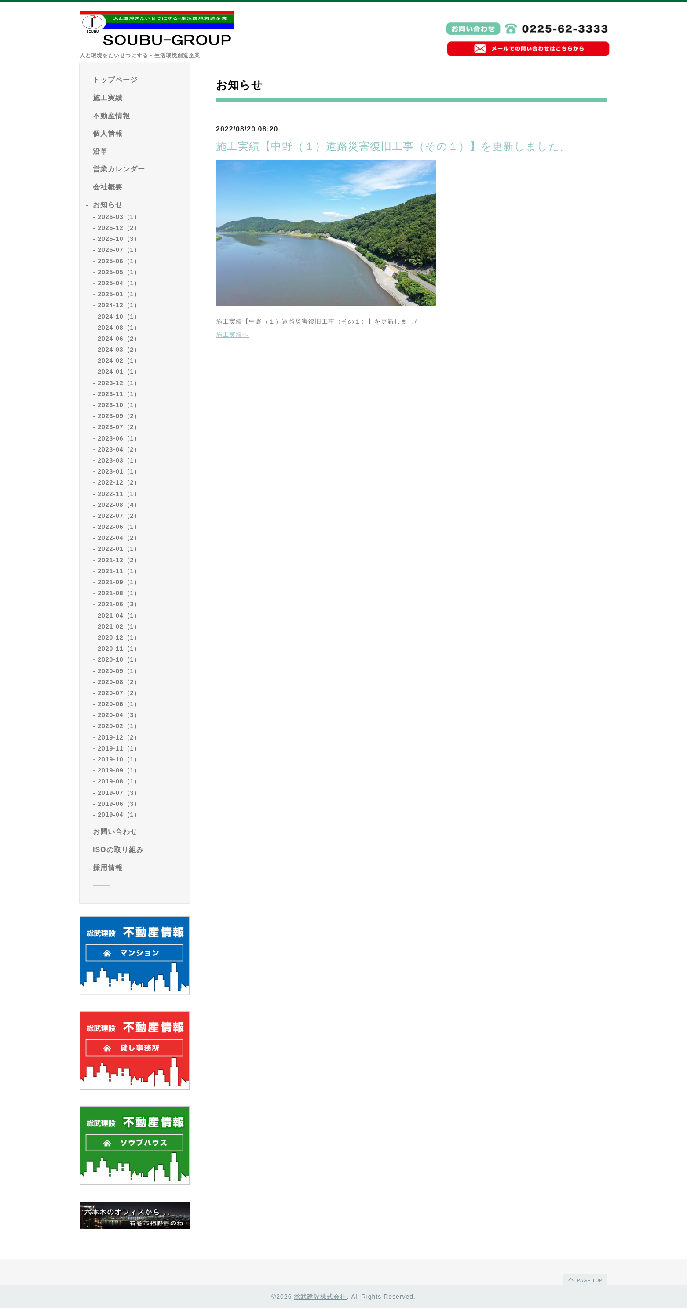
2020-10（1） (119, 659)
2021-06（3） (119, 604)
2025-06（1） (119, 261)
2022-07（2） (119, 515)
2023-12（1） (119, 382)
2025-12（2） (119, 227)
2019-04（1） (119, 814)
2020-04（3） (119, 714)
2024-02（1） (119, 360)
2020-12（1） (119, 637)
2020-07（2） (119, 692)
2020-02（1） (119, 725)
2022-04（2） (119, 537)
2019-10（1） (119, 759)
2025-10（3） (119, 238)
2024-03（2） (119, 349)
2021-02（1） (119, 626)
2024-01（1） (119, 371)
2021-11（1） (119, 571)
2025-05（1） (119, 272)
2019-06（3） (119, 803)
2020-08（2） (119, 681)
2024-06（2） (119, 338)
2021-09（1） (119, 582)
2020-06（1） (119, 703)
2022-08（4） (119, 504)
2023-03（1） (119, 460)
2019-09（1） (119, 770)
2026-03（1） (119, 216)
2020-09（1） (119, 670)
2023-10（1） (119, 404)
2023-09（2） (119, 415)
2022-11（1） (119, 493)
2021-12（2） (119, 560)
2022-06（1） (119, 526)
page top (584, 1279)
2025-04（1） (119, 283)
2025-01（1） (119, 294)
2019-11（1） (119, 748)
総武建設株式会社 (320, 1296)
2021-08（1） (119, 593)
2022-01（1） (119, 548)
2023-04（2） (119, 449)
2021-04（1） (119, 615)
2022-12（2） (119, 482)
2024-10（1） (119, 316)
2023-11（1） (119, 393)
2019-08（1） (119, 781)
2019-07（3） (119, 792)
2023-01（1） (119, 471)
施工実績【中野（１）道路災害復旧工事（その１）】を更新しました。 (393, 146)
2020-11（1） (119, 648)
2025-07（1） (119, 249)
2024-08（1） (119, 327)
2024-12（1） (119, 305)
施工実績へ (232, 334)
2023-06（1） (119, 438)
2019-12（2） (119, 737)
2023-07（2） (119, 426)
